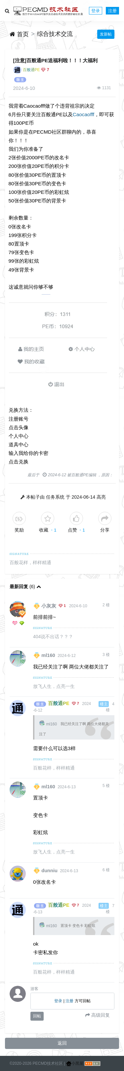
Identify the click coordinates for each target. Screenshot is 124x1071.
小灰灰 (48, 605)
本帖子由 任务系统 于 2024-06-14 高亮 (66, 497)
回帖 (37, 1016)
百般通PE (31, 69)
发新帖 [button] (106, 34)
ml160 (48, 655)
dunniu (49, 870)
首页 (19, 34)
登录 (95, 10)
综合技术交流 (55, 34)
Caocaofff (83, 114)
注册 (112, 10)
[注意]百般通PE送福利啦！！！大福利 (55, 60)
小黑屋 (74, 1063)
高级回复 (100, 1015)
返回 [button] (62, 1043)
